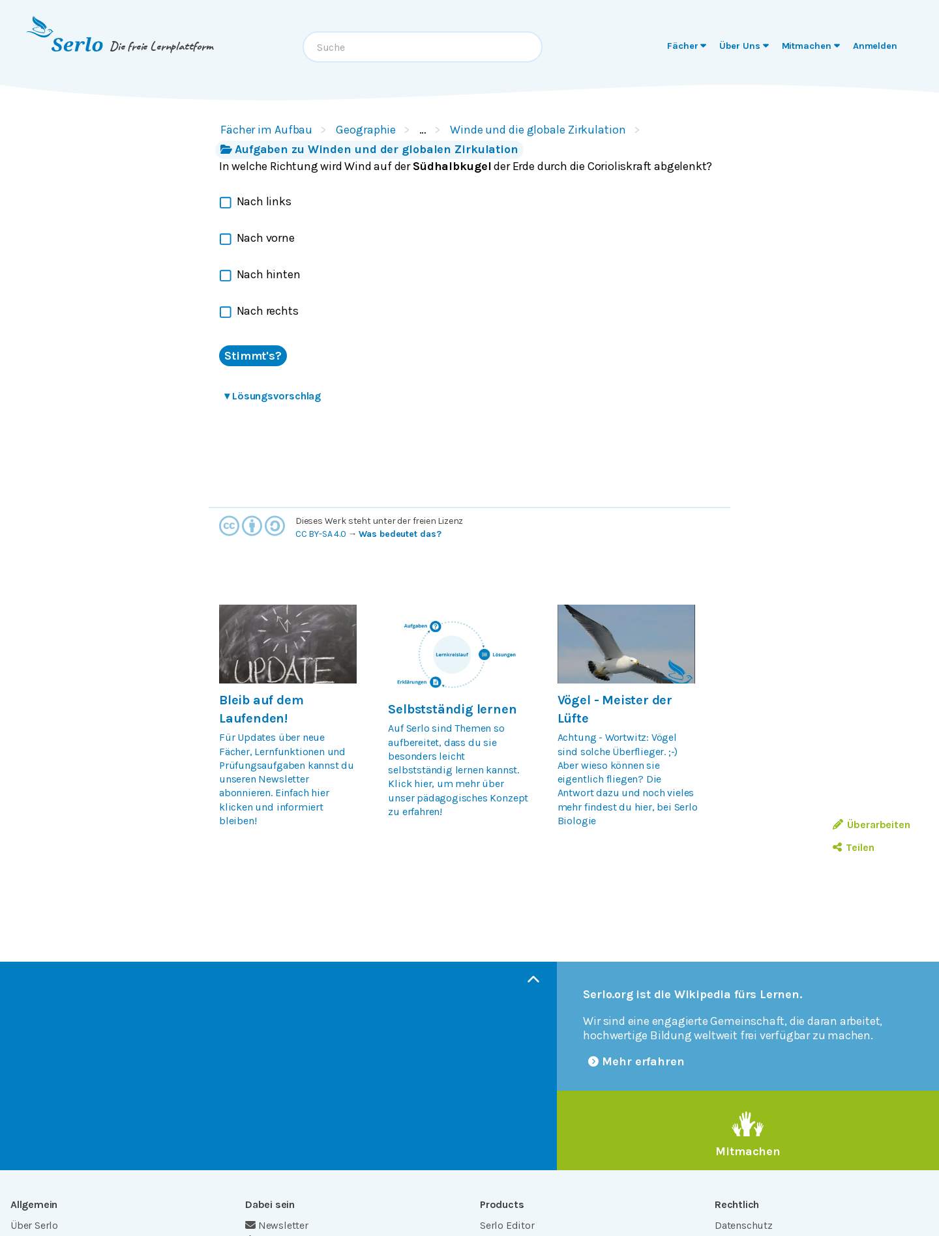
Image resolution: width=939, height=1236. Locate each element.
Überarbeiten (871, 824)
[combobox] (423, 47)
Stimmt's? (253, 356)
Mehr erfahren (636, 1061)
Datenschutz (744, 1225)
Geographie (366, 129)
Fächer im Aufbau (266, 129)
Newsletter (276, 1225)
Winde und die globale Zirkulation (537, 129)
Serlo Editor (507, 1225)
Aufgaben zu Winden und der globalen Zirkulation (369, 149)
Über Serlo (34, 1225)
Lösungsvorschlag (272, 396)
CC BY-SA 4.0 (320, 533)
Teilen (853, 847)
